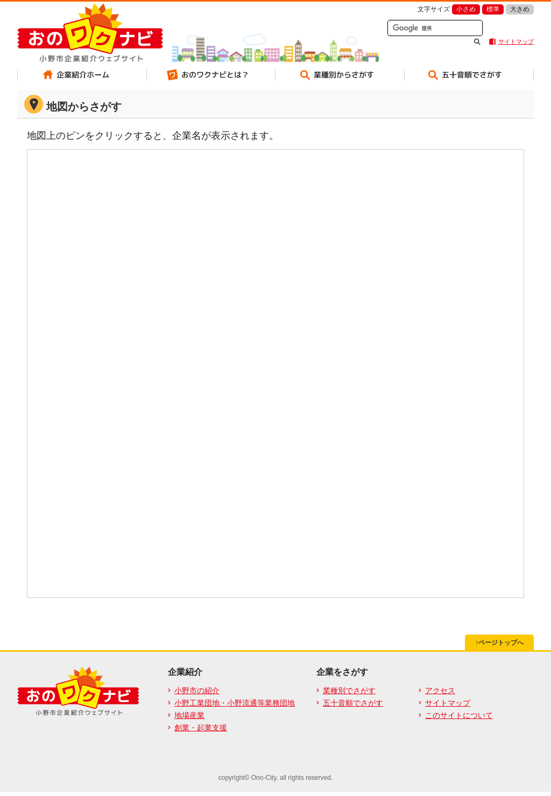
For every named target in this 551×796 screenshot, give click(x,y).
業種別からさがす (340, 75)
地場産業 (189, 715)
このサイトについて (459, 715)
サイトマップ (516, 41)
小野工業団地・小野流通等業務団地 (234, 703)
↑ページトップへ (499, 642)
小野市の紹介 (197, 690)
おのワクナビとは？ (211, 75)
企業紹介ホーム (81, 75)
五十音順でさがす (469, 75)
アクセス (440, 690)
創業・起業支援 (200, 727)
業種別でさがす (349, 690)
